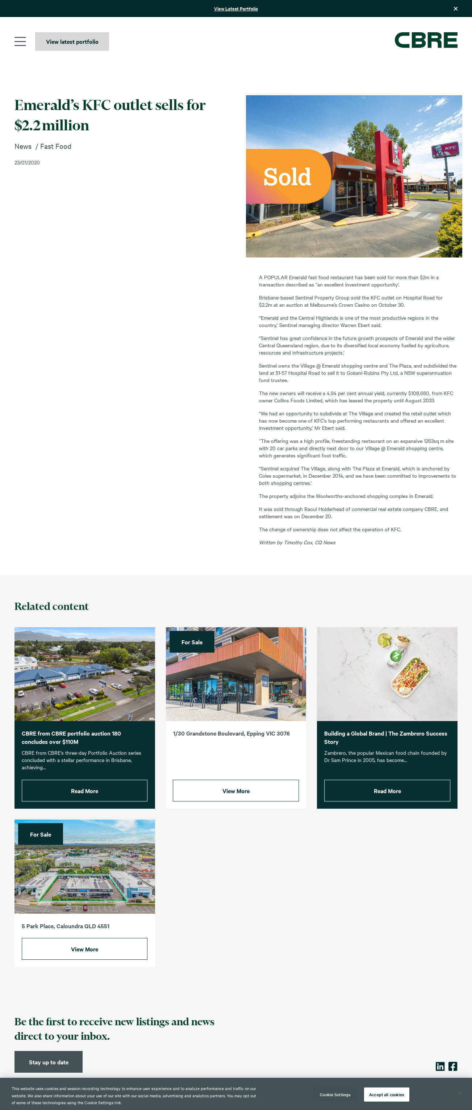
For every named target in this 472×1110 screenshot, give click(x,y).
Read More (84, 803)
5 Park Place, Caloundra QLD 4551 (65, 938)
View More (236, 803)
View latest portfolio (72, 41)
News (23, 145)
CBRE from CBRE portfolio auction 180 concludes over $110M (71, 750)
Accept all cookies (386, 1094)
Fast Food (55, 145)
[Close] (460, 1093)
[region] (236, 1094)
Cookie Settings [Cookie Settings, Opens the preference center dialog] (335, 1094)
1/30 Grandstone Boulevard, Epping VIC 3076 (231, 746)
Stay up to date (48, 1062)
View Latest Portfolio (236, 8)
